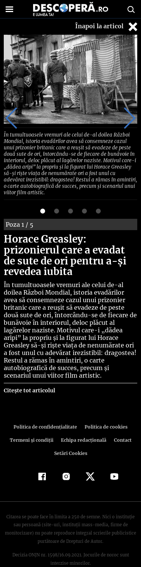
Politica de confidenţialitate (46, 409)
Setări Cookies (70, 436)
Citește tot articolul (29, 373)
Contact (121, 423)
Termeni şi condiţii (32, 423)
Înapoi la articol (107, 26)
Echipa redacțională (83, 423)
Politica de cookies (105, 409)
